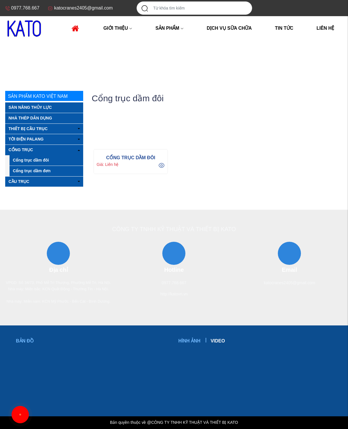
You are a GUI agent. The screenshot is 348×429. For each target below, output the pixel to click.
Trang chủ (13, 61)
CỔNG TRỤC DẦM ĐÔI (130, 157)
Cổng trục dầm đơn (32, 170)
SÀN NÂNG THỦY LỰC (30, 107)
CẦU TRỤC (19, 181)
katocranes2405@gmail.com (289, 282)
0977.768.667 (174, 282)
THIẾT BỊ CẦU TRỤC (28, 128)
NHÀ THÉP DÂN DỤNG (30, 118)
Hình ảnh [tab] (189, 340)
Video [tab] (218, 340)
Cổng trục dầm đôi (31, 160)
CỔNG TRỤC (40, 61)
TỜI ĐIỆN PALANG (26, 139)
